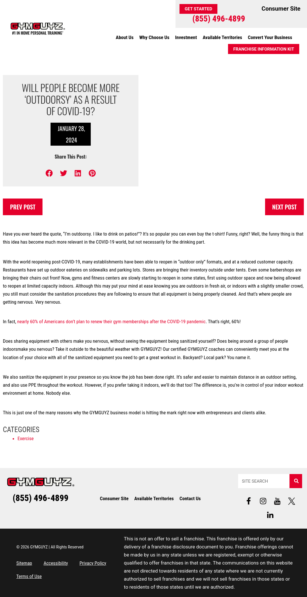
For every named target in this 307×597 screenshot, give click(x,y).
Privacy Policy (93, 563)
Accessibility (56, 563)
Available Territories (222, 37)
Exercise (26, 438)
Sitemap (24, 563)
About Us (125, 37)
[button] (49, 173)
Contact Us (190, 498)
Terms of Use (29, 576)
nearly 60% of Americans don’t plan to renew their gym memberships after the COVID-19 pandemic (111, 321)
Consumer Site (114, 498)
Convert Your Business (270, 37)
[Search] (295, 481)
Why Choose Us (154, 37)
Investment (186, 37)
